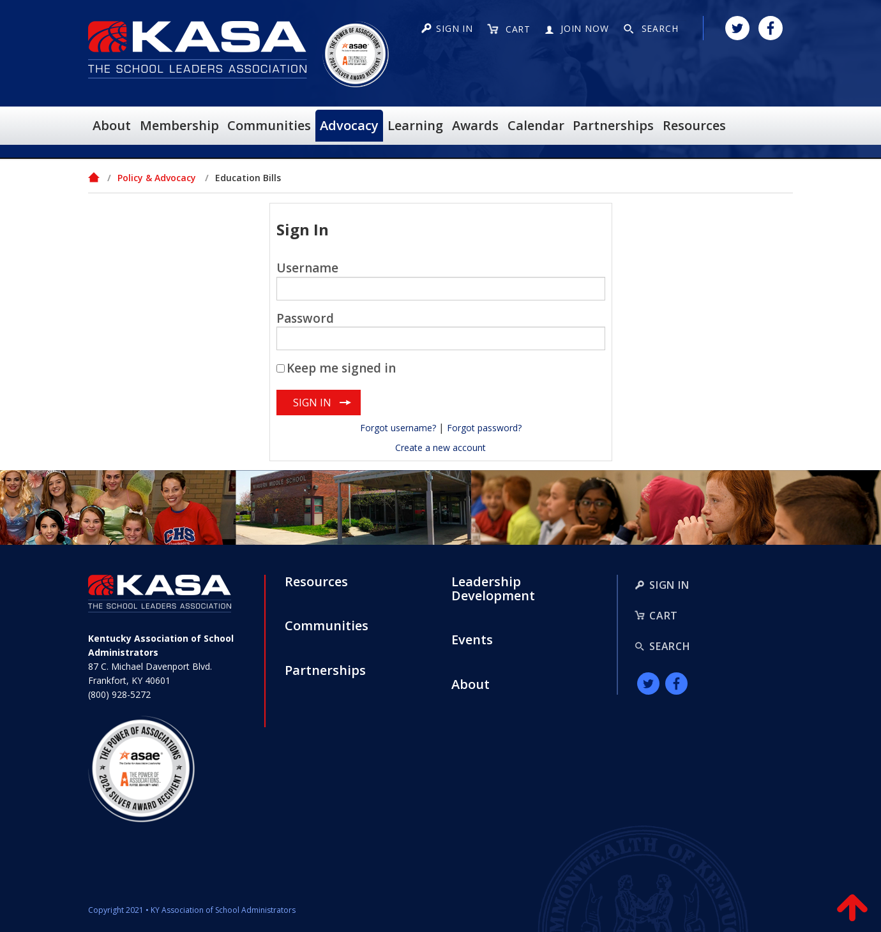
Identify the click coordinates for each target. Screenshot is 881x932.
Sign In (669, 585)
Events (472, 640)
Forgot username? (398, 428)
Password (305, 318)
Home (94, 177)
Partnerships (325, 670)
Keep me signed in (341, 368)
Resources (316, 582)
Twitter (737, 28)
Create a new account (440, 447)
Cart (663, 616)
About (470, 684)
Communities (326, 626)
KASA (197, 49)
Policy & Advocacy (156, 178)
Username (307, 268)
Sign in (454, 28)
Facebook (770, 28)
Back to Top (852, 910)
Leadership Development (493, 589)
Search (670, 646)
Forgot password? (484, 428)
